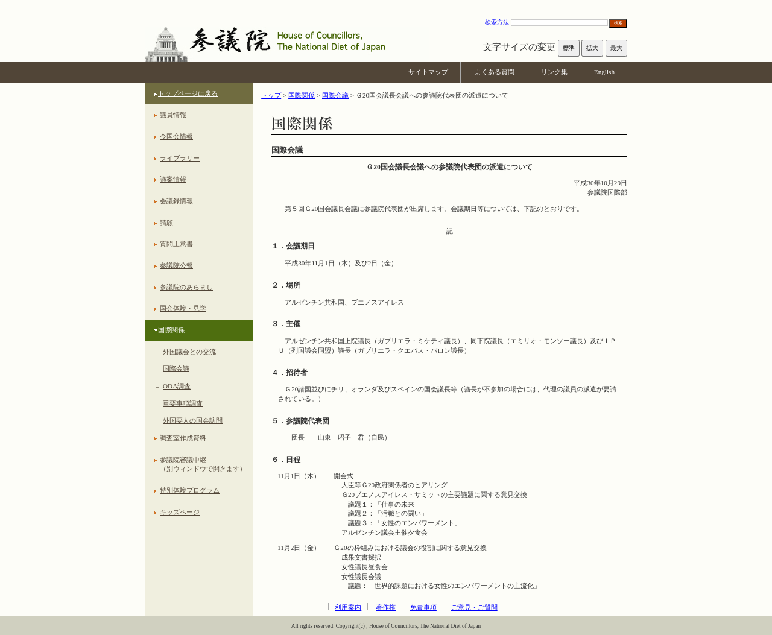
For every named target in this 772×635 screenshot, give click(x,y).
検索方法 (497, 22)
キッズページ (180, 512)
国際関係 (171, 329)
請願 (166, 222)
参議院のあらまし (186, 287)
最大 (616, 48)
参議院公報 (176, 265)
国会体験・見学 (183, 308)
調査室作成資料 (183, 437)
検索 (618, 23)
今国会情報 (176, 136)
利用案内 (348, 607)
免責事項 (423, 607)
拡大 (592, 48)
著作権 (386, 607)
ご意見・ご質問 (474, 607)
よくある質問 (494, 71)
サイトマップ (428, 71)
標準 (569, 48)
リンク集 (554, 71)
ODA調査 (177, 386)
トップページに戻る (188, 93)
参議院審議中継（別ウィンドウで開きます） (203, 464)
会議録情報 (176, 200)
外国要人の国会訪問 (193, 420)
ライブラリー (180, 158)
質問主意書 (176, 243)
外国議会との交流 (189, 351)
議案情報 (173, 179)
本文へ (386, 6)
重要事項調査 (183, 403)
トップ (271, 95)
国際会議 (176, 368)
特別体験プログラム (190, 490)
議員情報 (173, 114)
